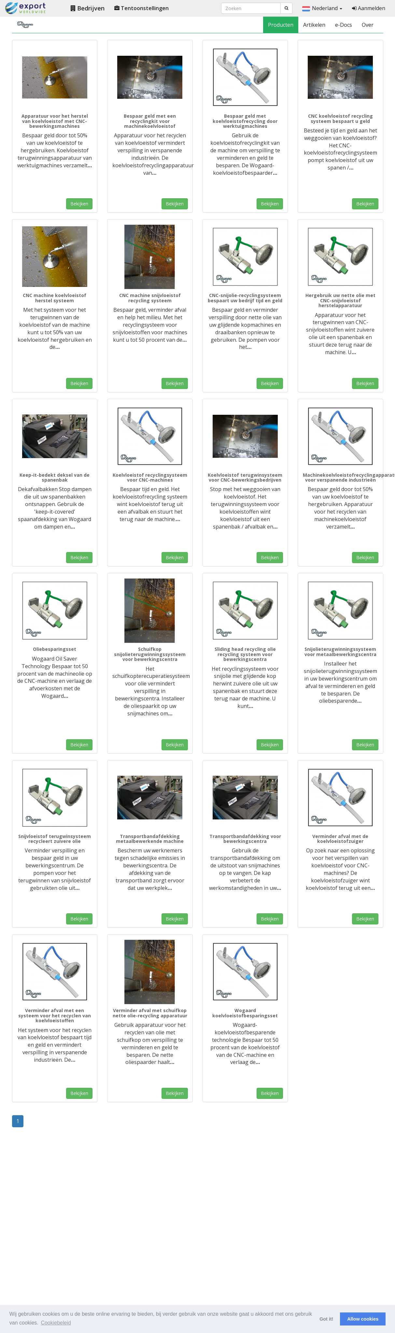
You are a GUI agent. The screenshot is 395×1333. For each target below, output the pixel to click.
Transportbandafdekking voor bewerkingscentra (245, 838)
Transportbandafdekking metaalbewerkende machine (150, 838)
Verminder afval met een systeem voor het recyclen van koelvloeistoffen (54, 1015)
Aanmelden (368, 8)
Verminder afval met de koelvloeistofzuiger (340, 838)
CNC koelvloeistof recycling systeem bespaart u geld (340, 118)
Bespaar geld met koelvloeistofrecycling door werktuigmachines (245, 121)
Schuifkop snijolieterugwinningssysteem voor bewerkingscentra (150, 654)
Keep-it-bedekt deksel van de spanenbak (55, 477)
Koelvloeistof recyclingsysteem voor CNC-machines (150, 477)
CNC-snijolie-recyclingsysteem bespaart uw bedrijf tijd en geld (245, 297)
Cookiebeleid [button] (56, 1323)
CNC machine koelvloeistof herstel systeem (54, 297)
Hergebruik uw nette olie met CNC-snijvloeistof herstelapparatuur (340, 300)
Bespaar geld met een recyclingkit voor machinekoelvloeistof (150, 121)
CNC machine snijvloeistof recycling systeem (150, 297)
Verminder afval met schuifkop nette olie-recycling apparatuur (150, 1012)
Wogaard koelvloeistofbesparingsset (245, 1012)
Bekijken (79, 204)
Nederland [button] (322, 8)
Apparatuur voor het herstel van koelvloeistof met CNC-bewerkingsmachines (54, 121)
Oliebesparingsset (54, 649)
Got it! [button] (326, 1319)
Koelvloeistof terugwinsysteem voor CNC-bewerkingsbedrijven (245, 477)
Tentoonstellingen (141, 8)
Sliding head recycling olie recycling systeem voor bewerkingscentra (245, 654)
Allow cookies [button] (362, 1319)
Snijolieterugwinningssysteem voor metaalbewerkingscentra (340, 651)
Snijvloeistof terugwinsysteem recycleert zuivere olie (54, 838)
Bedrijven (88, 8)
